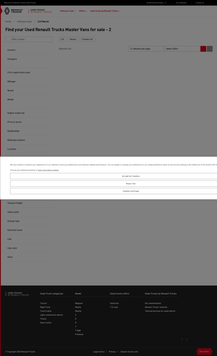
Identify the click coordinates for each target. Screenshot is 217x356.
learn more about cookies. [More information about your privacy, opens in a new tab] (48, 170)
